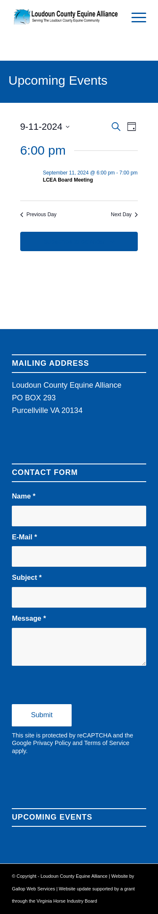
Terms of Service (106, 743)
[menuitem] (134, 17)
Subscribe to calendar (74, 241)
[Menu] (134, 17)
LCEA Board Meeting (68, 180)
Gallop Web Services (34, 888)
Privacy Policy (52, 743)
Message (29, 618)
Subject (27, 578)
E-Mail (24, 537)
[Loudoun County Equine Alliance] (65, 17)
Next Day (124, 214)
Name (23, 496)
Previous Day (38, 214)
